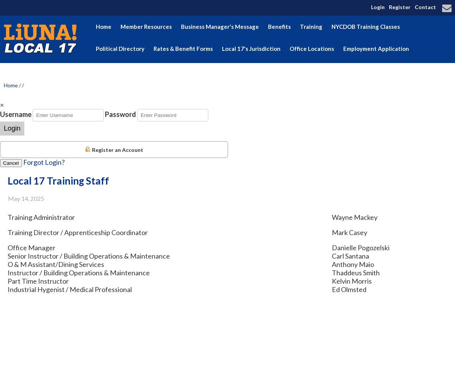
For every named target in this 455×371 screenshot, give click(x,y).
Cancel (11, 163)
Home (103, 26)
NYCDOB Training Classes (365, 26)
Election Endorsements (127, 70)
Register (400, 7)
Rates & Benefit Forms (183, 48)
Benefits (279, 26)
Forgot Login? (44, 162)
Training (311, 26)
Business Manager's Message (220, 26)
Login (378, 7)
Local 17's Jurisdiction (251, 48)
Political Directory (120, 48)
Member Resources (146, 26)
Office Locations (312, 48)
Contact (425, 7)
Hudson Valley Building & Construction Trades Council (239, 70)
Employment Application (376, 48)
